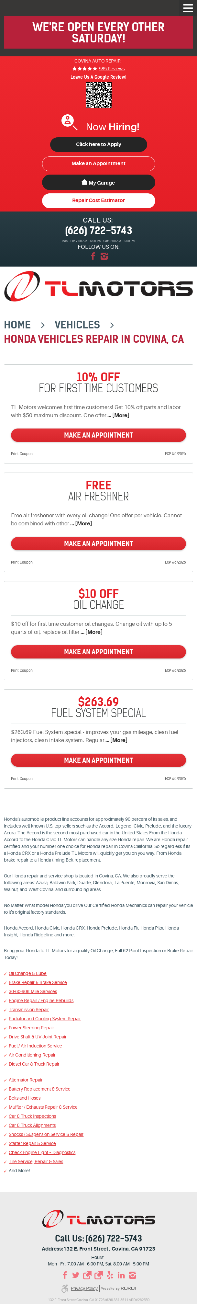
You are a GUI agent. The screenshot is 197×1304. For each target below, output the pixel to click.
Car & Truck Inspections (32, 1116)
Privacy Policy (84, 1288)
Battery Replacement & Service (40, 1089)
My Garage (102, 183)
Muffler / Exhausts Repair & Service (43, 1107)
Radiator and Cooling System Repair (45, 1018)
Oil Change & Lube (28, 973)
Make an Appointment (98, 163)
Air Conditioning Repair (32, 1055)
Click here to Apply (98, 144)
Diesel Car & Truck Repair (34, 1064)
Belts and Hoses (24, 1098)
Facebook (93, 256)
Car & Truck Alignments (32, 1125)
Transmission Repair (29, 1009)
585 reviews (112, 68)
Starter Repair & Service (32, 1143)
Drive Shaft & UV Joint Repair (38, 1036)
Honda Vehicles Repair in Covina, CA (94, 339)
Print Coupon (22, 453)
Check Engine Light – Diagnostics (42, 1152)
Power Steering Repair (31, 1027)
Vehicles (77, 324)
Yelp (109, 1275)
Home (17, 324)
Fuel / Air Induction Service (35, 1045)
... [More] (117, 415)
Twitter (76, 1275)
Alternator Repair (26, 1079)
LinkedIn (121, 1275)
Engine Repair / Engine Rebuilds (41, 1000)
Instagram (104, 256)
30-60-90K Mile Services (33, 991)
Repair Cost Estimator (98, 200)
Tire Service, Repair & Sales (36, 1161)
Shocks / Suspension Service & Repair (46, 1134)
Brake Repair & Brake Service (38, 982)
